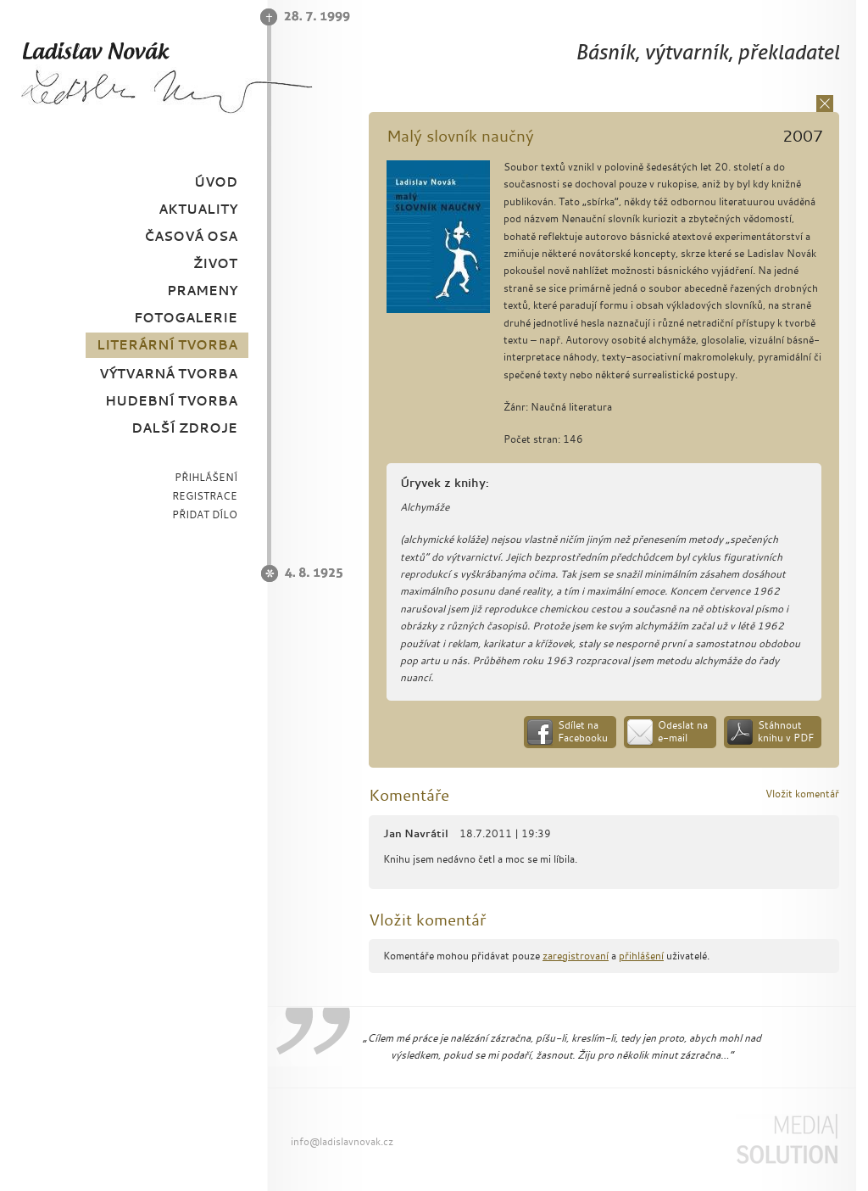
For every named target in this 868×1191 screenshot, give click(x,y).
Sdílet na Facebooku (583, 732)
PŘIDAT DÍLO (204, 514)
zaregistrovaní (575, 955)
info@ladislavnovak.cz (342, 1141)
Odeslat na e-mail (683, 732)
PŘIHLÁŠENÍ (206, 477)
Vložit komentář (802, 793)
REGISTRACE (204, 495)
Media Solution (786, 1139)
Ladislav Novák (166, 77)
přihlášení (641, 955)
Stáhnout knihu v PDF (786, 732)
